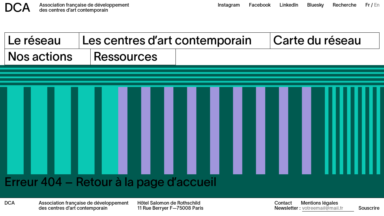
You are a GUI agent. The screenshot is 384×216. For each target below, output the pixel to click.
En (377, 5)
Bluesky (315, 5)
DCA (17, 8)
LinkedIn (289, 5)
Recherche (344, 5)
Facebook (260, 5)
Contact (283, 203)
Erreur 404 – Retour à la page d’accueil (110, 182)
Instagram (229, 5)
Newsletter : (287, 208)
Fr (367, 5)
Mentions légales (319, 203)
